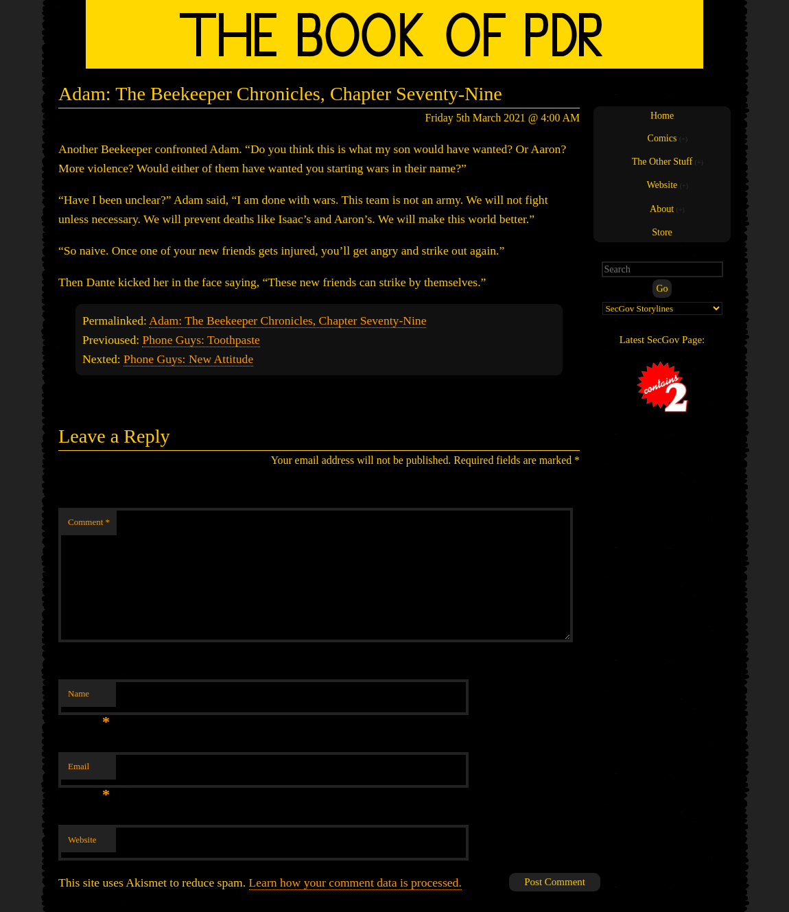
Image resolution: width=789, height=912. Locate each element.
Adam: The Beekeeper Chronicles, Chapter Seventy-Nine (287, 320)
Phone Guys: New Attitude (188, 359)
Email (89, 770)
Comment (89, 522)
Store (662, 232)
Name (89, 697)
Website (82, 839)
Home (662, 115)
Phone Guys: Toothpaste (200, 340)
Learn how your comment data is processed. (355, 882)
